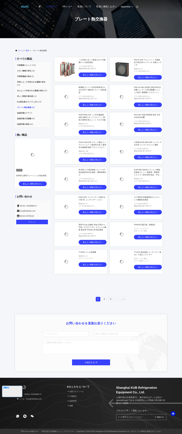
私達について (84, 6)
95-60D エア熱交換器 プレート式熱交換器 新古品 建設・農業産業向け (92, 172)
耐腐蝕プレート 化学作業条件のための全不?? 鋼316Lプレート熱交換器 (92, 89)
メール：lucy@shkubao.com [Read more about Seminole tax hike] (29, 399)
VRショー (67, 6)
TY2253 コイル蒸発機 (87, 252)
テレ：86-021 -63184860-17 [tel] (29, 394)
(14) (29, 102)
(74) (31, 83)
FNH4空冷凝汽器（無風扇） (145, 225)
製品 (27, 50)
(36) (26, 107)
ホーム (20, 50)
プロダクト (51, 6)
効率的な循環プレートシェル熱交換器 (31, 176)
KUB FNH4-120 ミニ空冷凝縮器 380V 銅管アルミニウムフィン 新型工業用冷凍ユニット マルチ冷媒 (92, 117)
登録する (159, 417)
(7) (24, 113)
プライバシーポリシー (29, 431)
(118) (26, 65)
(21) (27, 96)
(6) (25, 76)
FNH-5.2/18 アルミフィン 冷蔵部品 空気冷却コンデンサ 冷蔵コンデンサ (148, 62)
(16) (26, 71)
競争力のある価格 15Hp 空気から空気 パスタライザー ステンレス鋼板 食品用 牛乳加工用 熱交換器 (92, 227)
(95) (26, 119)
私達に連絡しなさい (106, 6)
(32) (32, 91)
